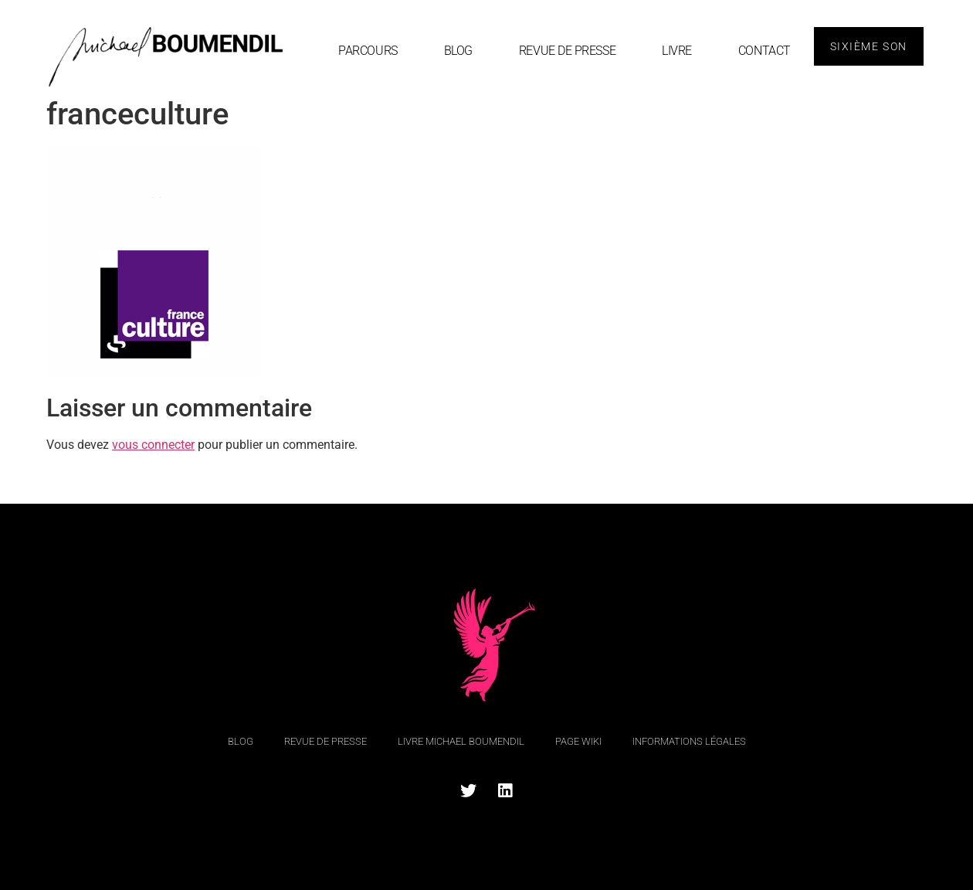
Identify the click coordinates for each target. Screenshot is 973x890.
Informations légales (689, 741)
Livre (677, 50)
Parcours (367, 50)
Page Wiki (578, 741)
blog (458, 50)
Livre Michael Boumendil (461, 741)
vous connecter (153, 444)
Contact (764, 50)
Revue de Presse (567, 50)
